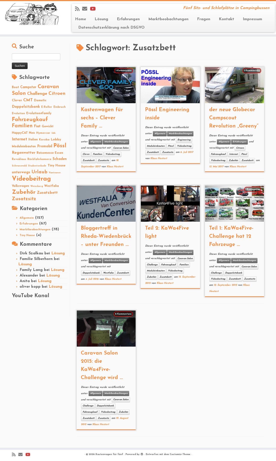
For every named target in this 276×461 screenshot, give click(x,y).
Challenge (152, 265)
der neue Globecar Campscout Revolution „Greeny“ (234, 118)
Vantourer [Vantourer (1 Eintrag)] (55, 173)
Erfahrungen (128, 19)
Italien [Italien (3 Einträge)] (33, 139)
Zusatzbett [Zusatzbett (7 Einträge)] (47, 193)
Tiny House (27, 235)
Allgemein (27, 218)
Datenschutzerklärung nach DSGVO (111, 28)
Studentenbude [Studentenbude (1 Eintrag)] (37, 166)
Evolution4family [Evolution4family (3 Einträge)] (39, 113)
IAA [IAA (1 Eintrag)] (53, 133)
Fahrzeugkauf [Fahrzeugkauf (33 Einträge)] (30, 119)
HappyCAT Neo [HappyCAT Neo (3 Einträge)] (23, 133)
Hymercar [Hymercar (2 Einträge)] (43, 133)
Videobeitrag (112, 154)
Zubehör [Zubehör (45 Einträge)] (24, 192)
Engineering (184, 140)
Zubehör (233, 160)
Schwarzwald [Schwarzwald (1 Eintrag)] (19, 166)
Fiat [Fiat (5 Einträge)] (37, 126)
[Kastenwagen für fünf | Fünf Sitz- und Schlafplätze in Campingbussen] (32, 14)
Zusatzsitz (103, 160)
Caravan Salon (121, 148)
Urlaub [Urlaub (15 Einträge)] (39, 172)
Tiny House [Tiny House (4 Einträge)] (57, 165)
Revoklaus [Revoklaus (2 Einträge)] (19, 159)
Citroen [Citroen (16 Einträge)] (57, 93)
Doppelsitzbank (91, 273)
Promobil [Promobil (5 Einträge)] (44, 146)
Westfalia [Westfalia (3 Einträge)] (51, 186)
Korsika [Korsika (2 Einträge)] (44, 139)
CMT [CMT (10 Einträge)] (28, 100)
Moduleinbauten (156, 146)
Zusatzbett (88, 160)
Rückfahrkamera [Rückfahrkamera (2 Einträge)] (39, 159)
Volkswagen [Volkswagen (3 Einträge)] (20, 186)
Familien (97, 154)
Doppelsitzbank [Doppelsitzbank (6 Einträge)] (26, 107)
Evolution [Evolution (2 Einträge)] (18, 113)
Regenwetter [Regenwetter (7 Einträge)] (23, 153)
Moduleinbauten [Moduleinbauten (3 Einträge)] (24, 146)
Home (80, 19)
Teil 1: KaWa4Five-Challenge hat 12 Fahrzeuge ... (231, 236)
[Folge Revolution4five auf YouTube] (94, 9)
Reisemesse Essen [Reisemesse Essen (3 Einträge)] (50, 153)
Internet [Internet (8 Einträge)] (19, 139)
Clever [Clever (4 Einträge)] (17, 100)
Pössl (171, 146)
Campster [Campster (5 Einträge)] (28, 87)
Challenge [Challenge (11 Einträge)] (37, 94)
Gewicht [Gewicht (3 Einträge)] (47, 126)
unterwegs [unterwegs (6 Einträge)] (21, 172)
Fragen (203, 19)
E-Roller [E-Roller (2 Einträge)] (46, 107)
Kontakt (226, 19)
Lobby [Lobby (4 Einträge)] (56, 139)
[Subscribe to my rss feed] (78, 9)
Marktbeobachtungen (168, 19)
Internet (233, 154)
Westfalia (108, 273)
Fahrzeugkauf (218, 154)
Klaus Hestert (115, 166)
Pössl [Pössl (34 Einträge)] (59, 146)
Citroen (240, 148)
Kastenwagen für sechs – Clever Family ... (102, 118)
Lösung (101, 19)
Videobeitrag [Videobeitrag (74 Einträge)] (31, 179)
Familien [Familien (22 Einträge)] (22, 126)
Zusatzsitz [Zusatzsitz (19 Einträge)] (24, 199)
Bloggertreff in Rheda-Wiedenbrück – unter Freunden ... (106, 236)
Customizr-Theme (180, 454)
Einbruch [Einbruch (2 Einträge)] (59, 107)
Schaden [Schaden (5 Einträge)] (60, 159)
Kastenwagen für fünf (109, 454)
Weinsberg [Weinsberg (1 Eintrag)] (36, 186)
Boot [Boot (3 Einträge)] (15, 87)
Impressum (252, 19)
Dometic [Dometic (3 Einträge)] (40, 100)
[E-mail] (86, 9)
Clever (86, 154)
